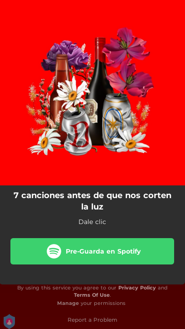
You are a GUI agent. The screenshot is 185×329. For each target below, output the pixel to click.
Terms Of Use (92, 295)
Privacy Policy (137, 287)
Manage (68, 303)
